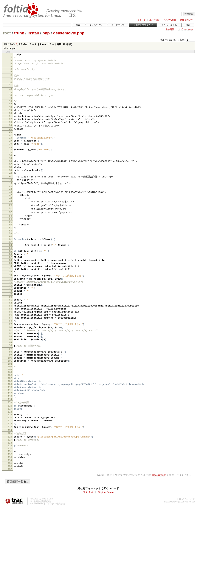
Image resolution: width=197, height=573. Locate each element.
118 (10, 466)
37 (10, 179)
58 (10, 255)
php (46, 33)
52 (10, 233)
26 (10, 142)
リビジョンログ (185, 29)
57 (10, 251)
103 (10, 414)
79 (10, 329)
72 (10, 303)
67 (10, 285)
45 (10, 208)
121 (10, 476)
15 (10, 103)
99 (10, 400)
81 (10, 335)
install (33, 33)
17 (10, 109)
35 (10, 173)
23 (10, 131)
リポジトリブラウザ (143, 25)
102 (10, 411)
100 (10, 404)
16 (10, 106)
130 (10, 508)
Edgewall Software (42, 564)
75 (10, 314)
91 (10, 372)
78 (10, 325)
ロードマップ (117, 25)
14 (10, 99)
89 (10, 365)
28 (10, 149)
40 (10, 190)
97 (10, 394)
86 (10, 354)
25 (10, 139)
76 (10, 318)
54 (10, 241)
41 (10, 194)
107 (10, 427)
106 (10, 423)
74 (10, 311)
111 (10, 441)
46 (10, 211)
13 (10, 96)
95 (10, 387)
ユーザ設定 (154, 20)
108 (10, 430)
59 (10, 257)
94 (10, 383)
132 (10, 514)
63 (10, 270)
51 (10, 229)
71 (10, 300)
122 (10, 480)
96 (10, 390)
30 (10, 156)
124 (10, 488)
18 (10, 113)
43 (10, 201)
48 (10, 218)
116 (10, 459)
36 (10, 175)
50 (10, 226)
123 (10, 484)
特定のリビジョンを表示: (172, 40)
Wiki (78, 25)
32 (10, 163)
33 (10, 166)
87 (10, 357)
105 (10, 420)
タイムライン (95, 25)
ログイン (141, 20)
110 (10, 438)
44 (10, 205)
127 (10, 498)
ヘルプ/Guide (170, 20)
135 (10, 525)
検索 (188, 25)
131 (10, 511)
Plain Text (88, 555)
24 (10, 135)
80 (10, 333)
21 (10, 124)
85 (10, 350)
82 (10, 339)
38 (10, 183)
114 (10, 452)
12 (10, 92)
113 (10, 449)
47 (10, 214)
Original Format (106, 555)
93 (10, 380)
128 (10, 502)
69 (10, 292)
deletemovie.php (68, 33)
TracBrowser (159, 537)
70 (10, 296)
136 (10, 528)
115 (10, 455)
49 (10, 222)
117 (10, 463)
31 (10, 160)
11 (10, 89)
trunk (19, 33)
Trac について (186, 20)
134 (10, 522)
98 (10, 396)
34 (10, 169)
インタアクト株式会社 (54, 566)
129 (10, 504)
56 (10, 247)
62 (10, 267)
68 (10, 289)
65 (10, 278)
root (7, 33)
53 (10, 237)
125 (10, 490)
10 (10, 86)
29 (10, 152)
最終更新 (170, 29)
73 (10, 307)
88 (10, 361)
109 (10, 434)
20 (10, 120)
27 (10, 145)
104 (10, 417)
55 (10, 244)
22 (10, 127)
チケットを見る (169, 25)
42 (10, 198)
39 (10, 186)
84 (10, 346)
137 (10, 532)
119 (10, 469)
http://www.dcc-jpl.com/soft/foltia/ (179, 565)
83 (10, 343)
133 (10, 518)
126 (10, 494)
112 (10, 445)
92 (10, 376)
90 (10, 369)
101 (10, 407)
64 (10, 274)
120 (10, 473)
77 (10, 322)
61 (10, 264)
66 (10, 281)
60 (10, 261)
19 (10, 117)
